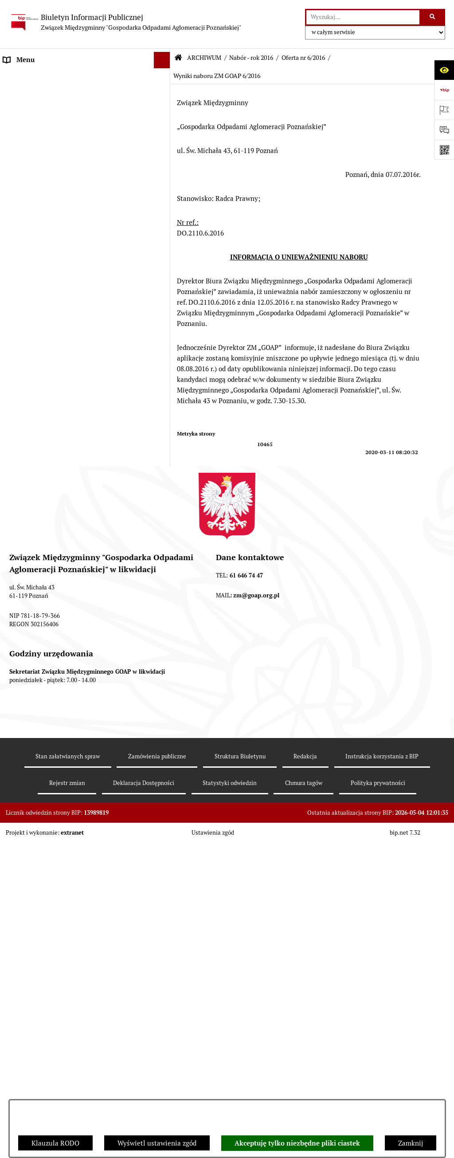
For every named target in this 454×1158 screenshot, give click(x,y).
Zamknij (410, 1143)
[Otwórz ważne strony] (444, 110)
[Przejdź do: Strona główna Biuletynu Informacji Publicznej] (178, 58)
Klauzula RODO (55, 1143)
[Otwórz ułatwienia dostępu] (444, 70)
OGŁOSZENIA (24, 176)
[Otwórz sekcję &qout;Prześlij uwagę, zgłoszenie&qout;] (444, 130)
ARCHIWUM (22, 209)
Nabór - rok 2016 (251, 58)
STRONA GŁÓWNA (32, 76)
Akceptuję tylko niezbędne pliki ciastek (297, 1143)
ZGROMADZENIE (29, 126)
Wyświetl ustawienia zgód (156, 1143)
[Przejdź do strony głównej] (125, 22)
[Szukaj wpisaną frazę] (433, 17)
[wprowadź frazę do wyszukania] (363, 17)
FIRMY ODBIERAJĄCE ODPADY (51, 159)
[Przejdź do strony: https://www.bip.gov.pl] (444, 90)
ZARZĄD (17, 143)
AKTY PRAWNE (27, 110)
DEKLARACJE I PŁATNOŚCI (44, 93)
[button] (163, 76)
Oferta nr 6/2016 (303, 58)
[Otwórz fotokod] (444, 150)
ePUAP (14, 192)
